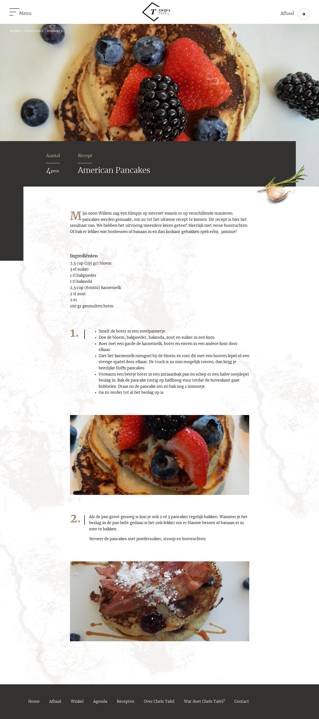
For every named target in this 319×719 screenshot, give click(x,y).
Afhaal (55, 701)
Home (34, 701)
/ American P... (54, 30)
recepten (15, 30)
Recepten (125, 701)
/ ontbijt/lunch (32, 30)
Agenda (100, 701)
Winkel (77, 701)
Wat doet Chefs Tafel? (204, 701)
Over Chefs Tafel (159, 701)
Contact (241, 701)
